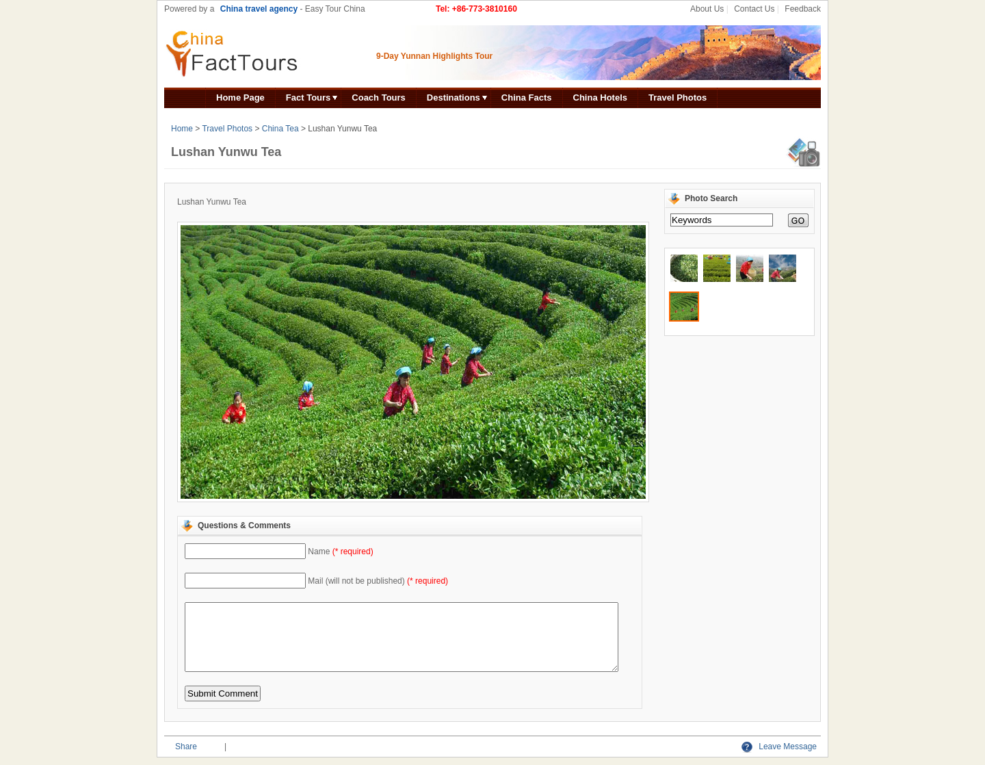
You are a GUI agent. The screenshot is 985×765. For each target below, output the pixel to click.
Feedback (803, 9)
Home (182, 128)
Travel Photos (677, 97)
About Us (707, 9)
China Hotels (600, 97)
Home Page (240, 97)
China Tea (280, 128)
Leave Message (779, 746)
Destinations (453, 97)
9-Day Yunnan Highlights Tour (434, 56)
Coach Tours (379, 97)
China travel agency (259, 9)
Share (186, 746)
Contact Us (754, 9)
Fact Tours (308, 97)
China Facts (526, 97)
